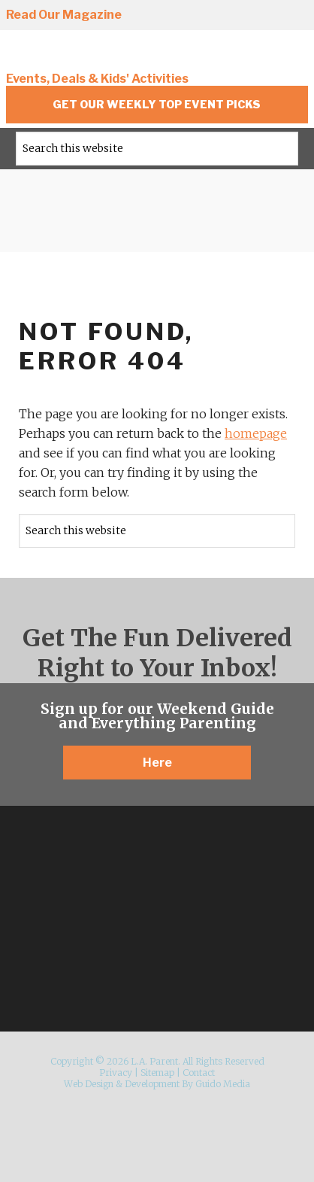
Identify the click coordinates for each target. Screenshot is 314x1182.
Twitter (239, 16)
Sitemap (157, 1072)
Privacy (115, 1072)
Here (157, 762)
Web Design (88, 1083)
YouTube (294, 16)
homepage (256, 433)
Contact (199, 1072)
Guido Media (222, 1083)
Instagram (183, 16)
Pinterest (267, 16)
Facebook (211, 16)
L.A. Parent (107, 54)
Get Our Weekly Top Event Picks (157, 104)
